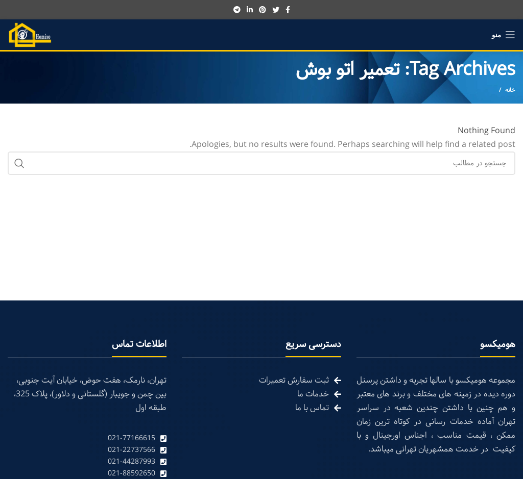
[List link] (87, 438)
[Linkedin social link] (250, 9)
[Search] (261, 163)
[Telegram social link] (237, 9)
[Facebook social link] (287, 9)
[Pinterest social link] (262, 9)
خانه (510, 90)
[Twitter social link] (275, 9)
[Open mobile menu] (503, 34)
